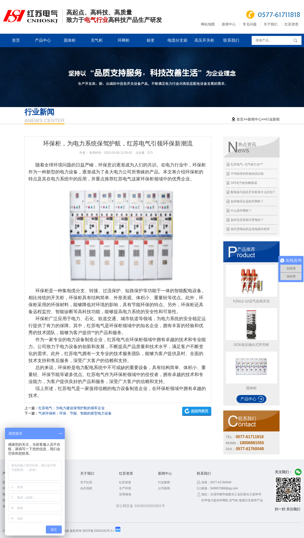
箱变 (150, 40)
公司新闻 (164, 488)
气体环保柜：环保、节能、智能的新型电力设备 (75, 413)
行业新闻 (273, 119)
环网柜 (124, 40)
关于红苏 (86, 482)
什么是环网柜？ (241, 210)
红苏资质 (292, 24)
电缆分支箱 (177, 40)
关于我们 (271, 24)
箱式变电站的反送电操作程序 (250, 229)
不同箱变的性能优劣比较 (247, 173)
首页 (16, 40)
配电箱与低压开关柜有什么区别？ (253, 192)
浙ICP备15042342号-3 (97, 531)
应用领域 (125, 494)
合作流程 (86, 488)
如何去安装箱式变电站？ (247, 220)
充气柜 (97, 40)
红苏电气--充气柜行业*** (247, 164)
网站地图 (208, 24)
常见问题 (250, 24)
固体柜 (70, 40)
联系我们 (231, 40)
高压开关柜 (204, 40)
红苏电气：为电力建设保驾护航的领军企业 (71, 408)
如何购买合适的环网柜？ (247, 201)
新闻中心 (229, 24)
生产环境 (125, 488)
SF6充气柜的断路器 (244, 183)
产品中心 (43, 40)
